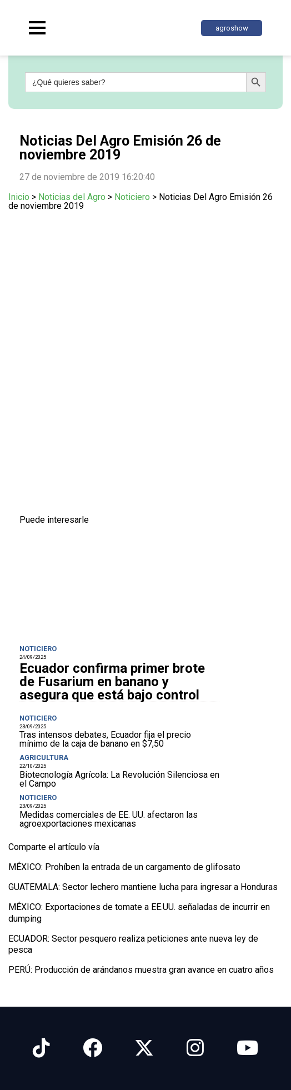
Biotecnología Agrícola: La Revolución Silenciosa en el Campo (119, 779)
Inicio (18, 197)
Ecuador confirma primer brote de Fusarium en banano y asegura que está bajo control (112, 682)
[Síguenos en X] (144, 1048)
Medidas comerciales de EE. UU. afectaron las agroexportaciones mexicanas (108, 819)
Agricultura (43, 757)
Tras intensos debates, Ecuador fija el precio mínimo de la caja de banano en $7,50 (105, 739)
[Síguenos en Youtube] (247, 1048)
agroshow (231, 28)
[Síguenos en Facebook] (92, 1048)
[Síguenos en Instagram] (195, 1048)
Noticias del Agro (72, 197)
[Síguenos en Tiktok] (41, 1048)
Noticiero (132, 197)
